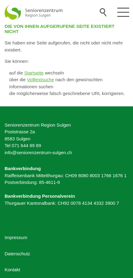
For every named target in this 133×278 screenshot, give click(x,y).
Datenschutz (17, 253)
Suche (103, 12)
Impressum (16, 237)
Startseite (33, 72)
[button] (123, 12)
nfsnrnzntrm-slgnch (38, 152)
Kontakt (12, 269)
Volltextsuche (40, 79)
